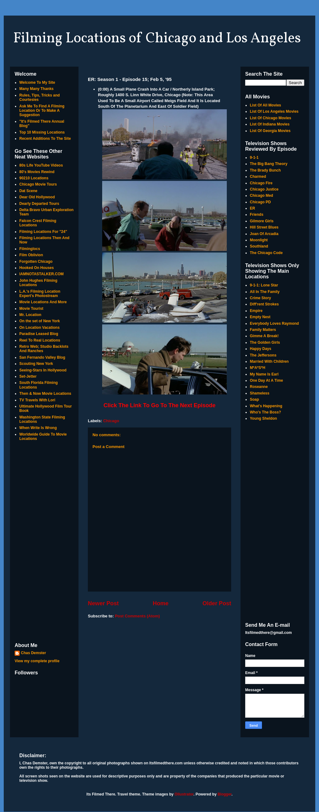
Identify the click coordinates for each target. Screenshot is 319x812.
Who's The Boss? (265, 412)
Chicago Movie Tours (38, 184)
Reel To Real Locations (39, 340)
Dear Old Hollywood (37, 197)
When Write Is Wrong (38, 428)
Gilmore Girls (262, 221)
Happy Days (260, 349)
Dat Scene (28, 191)
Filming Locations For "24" (43, 231)
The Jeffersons (263, 355)
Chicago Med (261, 195)
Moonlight (259, 240)
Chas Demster (33, 653)
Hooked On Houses (36, 268)
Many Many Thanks (36, 89)
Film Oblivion (31, 255)
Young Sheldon (263, 418)
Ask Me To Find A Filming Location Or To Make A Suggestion (41, 110)
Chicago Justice (264, 189)
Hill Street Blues (264, 227)
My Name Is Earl (264, 374)
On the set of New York (39, 321)
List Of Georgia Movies (270, 131)
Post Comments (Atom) (137, 616)
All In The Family (264, 292)
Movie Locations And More (43, 302)
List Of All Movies (265, 105)
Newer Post (103, 603)
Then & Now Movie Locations (45, 393)
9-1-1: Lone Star (264, 285)
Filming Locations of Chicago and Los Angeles (157, 39)
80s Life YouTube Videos (41, 165)
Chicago (111, 420)
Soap (254, 399)
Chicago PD (260, 202)
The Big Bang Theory (269, 164)
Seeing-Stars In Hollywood (42, 370)
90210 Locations (33, 178)
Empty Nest (260, 317)
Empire (256, 311)
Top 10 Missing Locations (42, 132)
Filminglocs (29, 249)
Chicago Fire (261, 183)
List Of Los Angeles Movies (274, 111)
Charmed (258, 176)
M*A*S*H (257, 368)
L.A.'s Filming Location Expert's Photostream (39, 293)
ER (252, 208)
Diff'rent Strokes (264, 304)
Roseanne (259, 387)
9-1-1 (254, 157)
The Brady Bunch (265, 170)
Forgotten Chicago (36, 261)
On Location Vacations (39, 327)
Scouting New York (36, 363)
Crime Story (260, 298)
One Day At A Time (266, 380)
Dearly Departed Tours (39, 203)
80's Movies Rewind (37, 172)
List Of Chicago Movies (270, 118)
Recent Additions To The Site (45, 138)
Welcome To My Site (37, 82)
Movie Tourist (31, 308)
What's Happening (266, 406)
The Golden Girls (265, 342)
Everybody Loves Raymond (274, 323)
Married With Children (269, 361)
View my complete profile (37, 661)
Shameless (259, 393)
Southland (259, 246)
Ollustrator (183, 794)
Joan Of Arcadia (264, 234)
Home (161, 603)
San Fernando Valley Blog (42, 357)
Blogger (224, 794)
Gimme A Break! (264, 336)
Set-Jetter (27, 376)
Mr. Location (30, 315)
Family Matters (263, 330)
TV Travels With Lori (37, 400)
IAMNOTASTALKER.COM (41, 274)
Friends (256, 214)
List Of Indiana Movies (269, 124)
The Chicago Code (266, 253)
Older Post (216, 603)
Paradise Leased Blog (38, 334)
